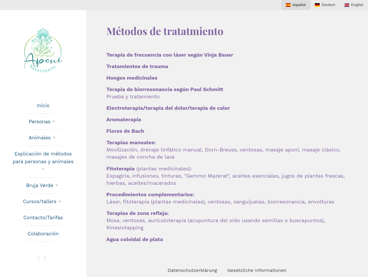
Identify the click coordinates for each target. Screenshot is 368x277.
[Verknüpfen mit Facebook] (45, 258)
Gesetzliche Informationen (257, 270)
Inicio (43, 105)
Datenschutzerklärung (192, 270)
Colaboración (43, 233)
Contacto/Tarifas (43, 217)
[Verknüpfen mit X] (39, 258)
